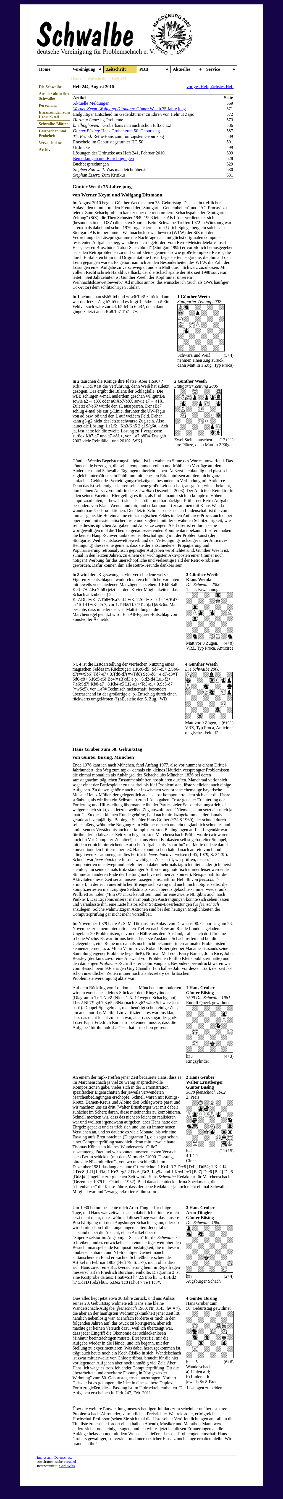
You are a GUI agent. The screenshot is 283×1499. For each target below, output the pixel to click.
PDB (143, 69)
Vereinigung (83, 69)
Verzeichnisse (50, 142)
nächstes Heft (221, 86)
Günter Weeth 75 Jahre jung (160, 108)
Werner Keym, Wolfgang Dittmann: (104, 108)
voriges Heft (198, 86)
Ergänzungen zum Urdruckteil (54, 114)
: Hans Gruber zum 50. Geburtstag (129, 130)
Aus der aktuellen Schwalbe (54, 96)
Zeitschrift (116, 69)
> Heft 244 (117, 78)
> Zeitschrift (95, 78)
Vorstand (70, 1462)
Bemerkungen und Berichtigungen (103, 158)
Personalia (48, 105)
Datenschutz (63, 1457)
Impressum (45, 1457)
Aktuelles (181, 69)
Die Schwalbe (50, 87)
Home (44, 69)
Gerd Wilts (67, 1466)
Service (213, 69)
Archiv (44, 149)
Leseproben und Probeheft (52, 133)
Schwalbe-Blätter (53, 124)
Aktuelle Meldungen (91, 103)
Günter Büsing (86, 130)
